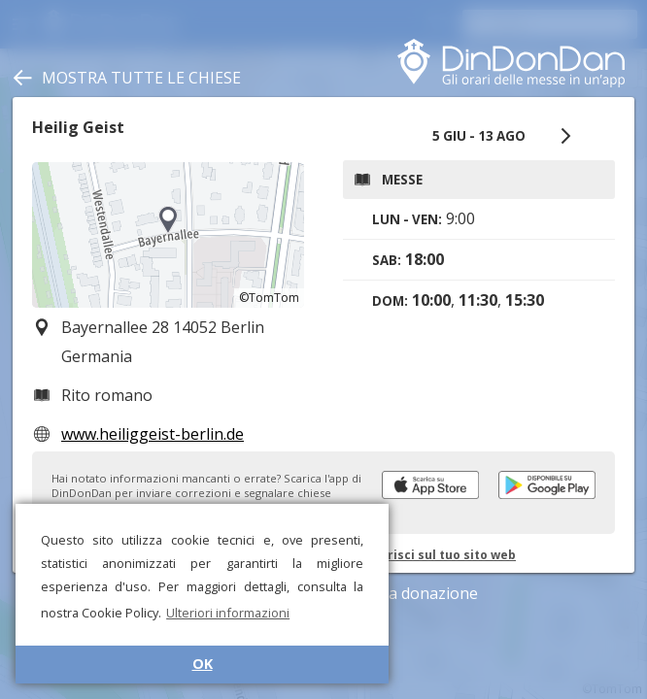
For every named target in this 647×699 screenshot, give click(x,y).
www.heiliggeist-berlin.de (152, 434)
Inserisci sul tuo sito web (438, 555)
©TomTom (269, 297)
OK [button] (202, 663)
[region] (168, 235)
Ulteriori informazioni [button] (227, 612)
